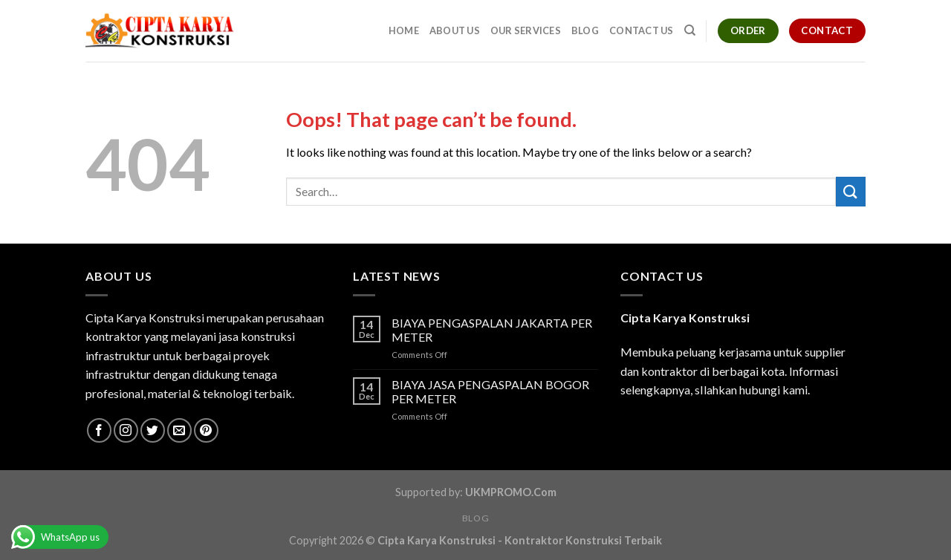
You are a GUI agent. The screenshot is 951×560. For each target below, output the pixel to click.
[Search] (689, 30)
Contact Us (641, 30)
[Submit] (851, 191)
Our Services (525, 30)
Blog (585, 30)
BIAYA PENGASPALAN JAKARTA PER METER (492, 330)
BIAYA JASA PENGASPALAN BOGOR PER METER (490, 391)
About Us (454, 30)
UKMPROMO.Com (510, 492)
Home (404, 30)
